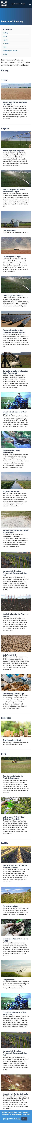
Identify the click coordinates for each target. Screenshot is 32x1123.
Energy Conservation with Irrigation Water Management (15, 372)
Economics (6, 43)
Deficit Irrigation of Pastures (13, 296)
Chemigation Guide (9, 230)
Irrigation (5, 40)
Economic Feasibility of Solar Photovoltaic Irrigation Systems (14, 331)
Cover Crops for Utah (10, 906)
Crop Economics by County (12, 740)
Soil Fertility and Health (10, 50)
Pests (4, 47)
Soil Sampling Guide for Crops (13, 694)
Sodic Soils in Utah (9, 655)
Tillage (5, 36)
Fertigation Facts (9, 980)
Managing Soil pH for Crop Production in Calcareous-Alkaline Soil (15, 573)
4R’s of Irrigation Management (13, 151)
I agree (24, 1119)
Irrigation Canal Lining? (11, 491)
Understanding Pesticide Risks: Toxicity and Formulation (14, 818)
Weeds (5, 54)
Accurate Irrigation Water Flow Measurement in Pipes (14, 191)
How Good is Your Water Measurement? (11, 452)
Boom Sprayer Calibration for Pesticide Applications (13, 777)
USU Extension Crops (18, 4)
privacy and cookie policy (11, 1119)
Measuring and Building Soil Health (15, 1094)
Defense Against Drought (12, 257)
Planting (5, 33)
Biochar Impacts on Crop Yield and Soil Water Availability (15, 866)
